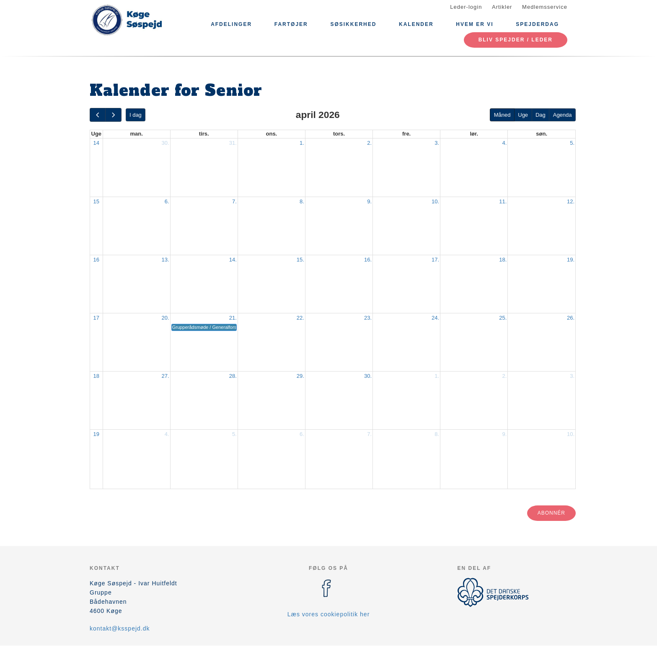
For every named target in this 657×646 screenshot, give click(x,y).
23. (368, 318)
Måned (502, 115)
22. (300, 318)
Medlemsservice (544, 7)
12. (570, 201)
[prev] (98, 115)
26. (570, 318)
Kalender (416, 24)
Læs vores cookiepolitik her (328, 614)
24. (435, 318)
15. (300, 259)
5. (572, 143)
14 (96, 143)
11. (503, 201)
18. (503, 259)
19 (96, 434)
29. (300, 376)
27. (165, 376)
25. (503, 318)
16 (96, 259)
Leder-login (466, 7)
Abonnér (551, 513)
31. (233, 143)
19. (570, 259)
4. (504, 143)
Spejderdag (537, 24)
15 (96, 201)
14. (233, 259)
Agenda (562, 115)
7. (234, 201)
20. (165, 318)
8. (302, 201)
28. (233, 376)
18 (96, 376)
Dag (540, 115)
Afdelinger (231, 24)
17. (435, 259)
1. (302, 143)
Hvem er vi (474, 24)
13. (165, 259)
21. (233, 318)
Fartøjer (291, 24)
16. (368, 259)
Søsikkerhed (353, 24)
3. (437, 143)
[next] (113, 115)
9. (369, 201)
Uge (523, 115)
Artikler (502, 7)
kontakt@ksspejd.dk (120, 628)
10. (435, 201)
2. (369, 143)
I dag (135, 115)
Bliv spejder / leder (516, 40)
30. (165, 143)
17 (96, 318)
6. (167, 201)
